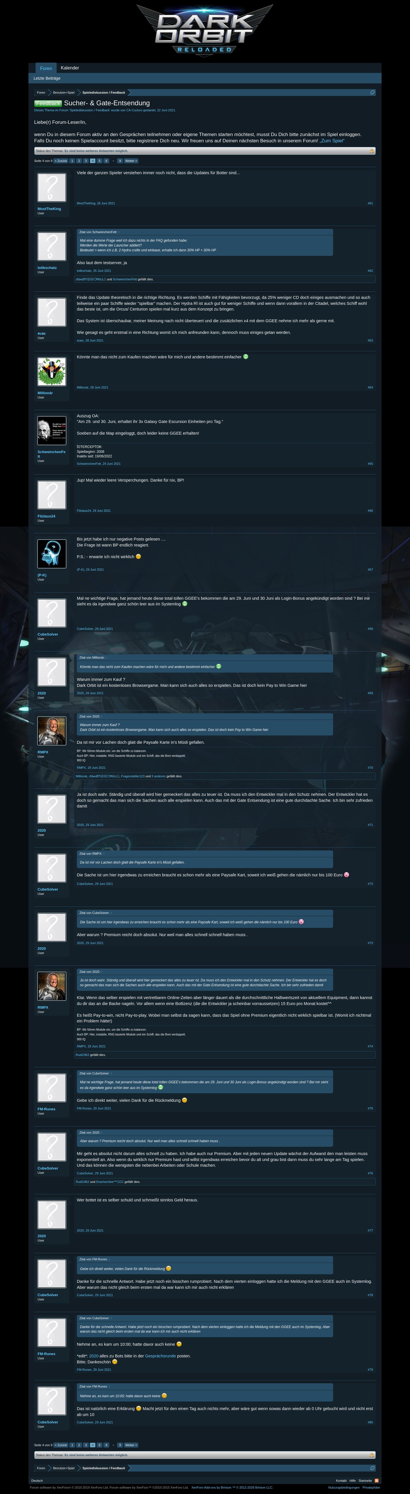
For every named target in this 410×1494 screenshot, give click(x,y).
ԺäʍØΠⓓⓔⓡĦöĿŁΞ (91, 279)
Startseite (365, 1480)
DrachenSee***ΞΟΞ (110, 1181)
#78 (370, 1295)
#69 (370, 693)
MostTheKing (49, 209)
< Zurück (61, 161)
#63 (370, 340)
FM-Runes (47, 1109)
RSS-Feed (377, 1481)
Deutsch (37, 1480)
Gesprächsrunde (160, 1356)
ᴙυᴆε (42, 333)
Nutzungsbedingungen (344, 1487)
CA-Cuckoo (134, 110)
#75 (370, 1108)
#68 (370, 628)
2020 (42, 693)
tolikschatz (47, 268)
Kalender (70, 67)
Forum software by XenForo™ (149, 1487)
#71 (370, 825)
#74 (370, 1046)
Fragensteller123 (133, 776)
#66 (370, 510)
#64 (370, 387)
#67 (370, 569)
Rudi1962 (82, 1055)
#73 (370, 943)
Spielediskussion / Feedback (89, 110)
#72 (370, 883)
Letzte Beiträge (47, 78)
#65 (370, 463)
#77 (370, 1230)
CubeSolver (48, 634)
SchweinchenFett (125, 279)
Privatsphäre (371, 1487)
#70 (370, 767)
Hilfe (353, 1480)
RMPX (43, 752)
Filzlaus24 (46, 516)
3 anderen (158, 776)
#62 (370, 270)
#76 (370, 1173)
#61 (370, 203)
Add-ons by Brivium (232, 1487)
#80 (370, 1422)
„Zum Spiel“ (332, 140)
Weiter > (131, 161)
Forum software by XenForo (69, 1487)
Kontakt (341, 1480)
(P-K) (42, 575)
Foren (46, 68)
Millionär (45, 393)
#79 (370, 1369)
